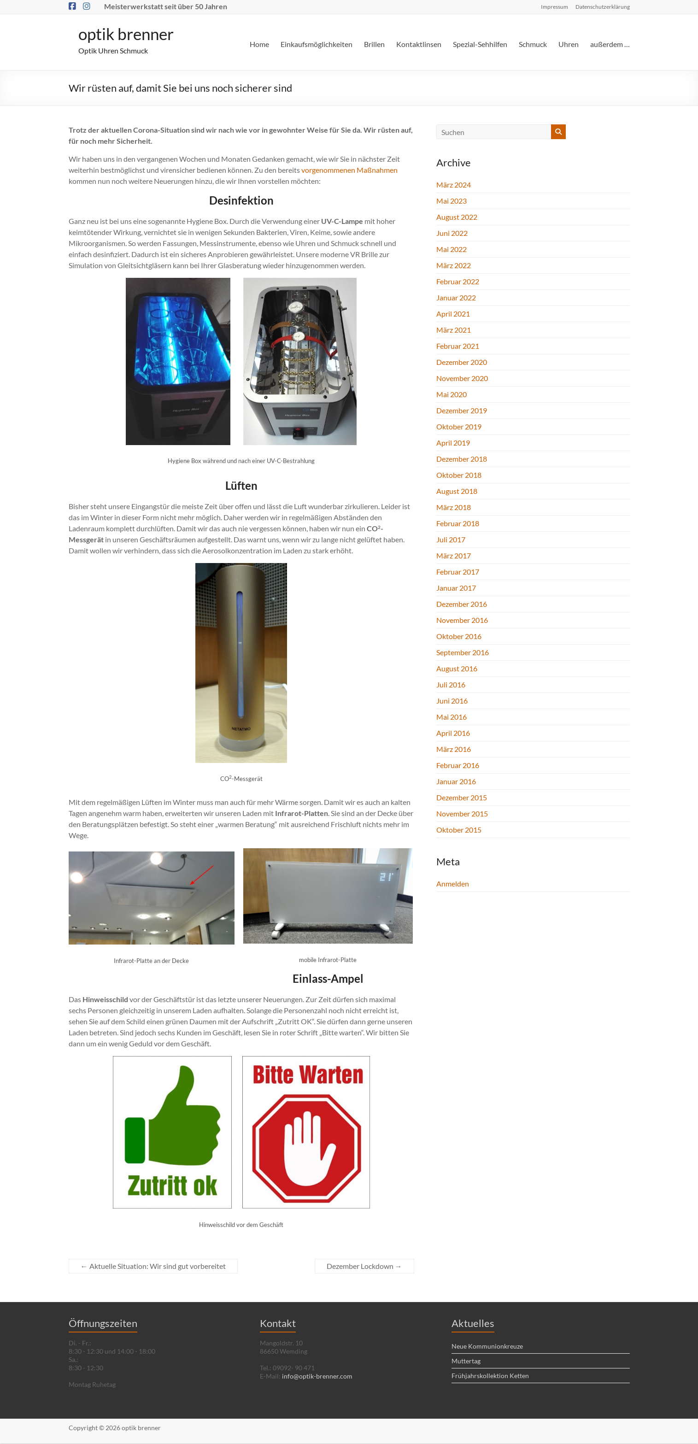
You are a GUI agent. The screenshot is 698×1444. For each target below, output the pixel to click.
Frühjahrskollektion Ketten (490, 1376)
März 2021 (453, 330)
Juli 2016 (450, 685)
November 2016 (462, 620)
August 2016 (456, 668)
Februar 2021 (457, 346)
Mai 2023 (451, 201)
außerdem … (610, 44)
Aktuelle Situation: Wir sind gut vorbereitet (153, 1266)
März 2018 (453, 507)
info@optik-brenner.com (317, 1376)
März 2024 (453, 185)
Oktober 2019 (458, 427)
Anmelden (452, 884)
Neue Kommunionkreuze (487, 1346)
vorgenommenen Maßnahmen (349, 170)
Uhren (568, 44)
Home (259, 44)
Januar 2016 (456, 781)
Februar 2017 (457, 572)
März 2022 (453, 265)
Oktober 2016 (458, 636)
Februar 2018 (457, 523)
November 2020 (462, 378)
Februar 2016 (457, 765)
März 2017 (453, 556)
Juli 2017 (450, 539)
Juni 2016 (452, 701)
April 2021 (453, 314)
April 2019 (453, 443)
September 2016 (462, 652)
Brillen (374, 44)
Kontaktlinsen (418, 44)
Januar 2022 (456, 297)
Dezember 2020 (461, 362)
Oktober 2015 (458, 830)
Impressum (554, 6)
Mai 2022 (451, 249)
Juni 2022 (452, 233)
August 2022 (456, 217)
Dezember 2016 (461, 604)
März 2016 (453, 749)
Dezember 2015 (461, 797)
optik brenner (128, 34)
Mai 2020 (451, 394)
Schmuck (533, 44)
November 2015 (462, 814)
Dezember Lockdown (364, 1266)
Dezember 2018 (461, 459)
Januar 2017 (456, 588)
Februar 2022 (457, 281)
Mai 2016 (451, 717)
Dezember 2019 (461, 410)
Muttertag (466, 1361)
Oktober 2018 (458, 475)
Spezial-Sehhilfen (480, 44)
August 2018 (456, 491)
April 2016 (453, 733)
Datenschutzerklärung (602, 6)
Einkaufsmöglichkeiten (316, 44)
